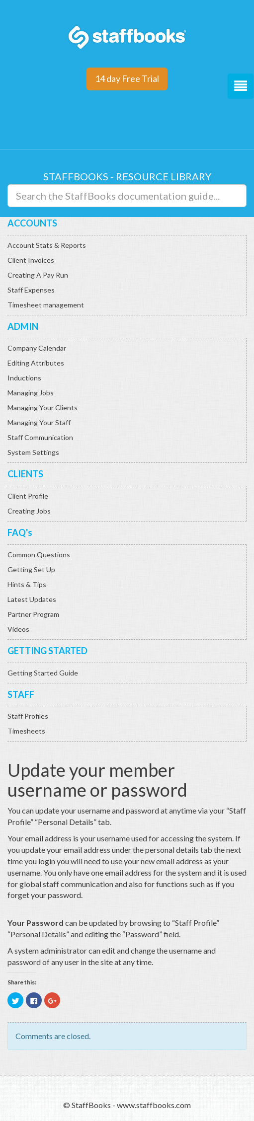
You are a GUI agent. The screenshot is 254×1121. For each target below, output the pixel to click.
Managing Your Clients (42, 407)
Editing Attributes (35, 363)
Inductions (24, 378)
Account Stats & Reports (46, 245)
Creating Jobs (29, 511)
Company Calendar (36, 348)
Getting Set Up (31, 569)
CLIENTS (25, 473)
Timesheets (26, 731)
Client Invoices (30, 260)
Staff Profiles (27, 716)
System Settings (33, 452)
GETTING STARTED (47, 650)
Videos (18, 629)
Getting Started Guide (42, 673)
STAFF (20, 694)
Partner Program (33, 614)
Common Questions (38, 554)
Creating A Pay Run (37, 275)
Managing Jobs (30, 392)
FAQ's (19, 532)
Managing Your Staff (39, 422)
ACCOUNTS (32, 223)
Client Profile (27, 496)
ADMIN (22, 326)
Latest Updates (31, 599)
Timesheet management (45, 304)
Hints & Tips (26, 584)
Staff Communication (40, 437)
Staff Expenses (31, 290)
